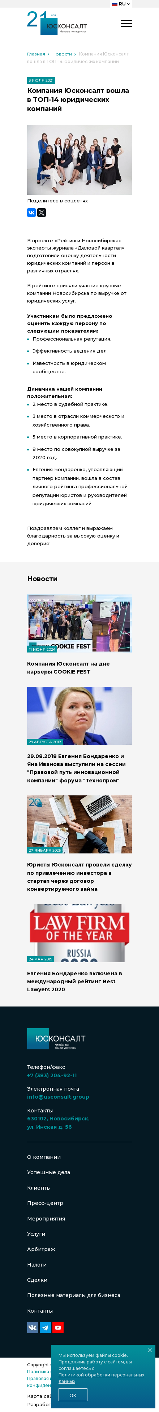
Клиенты (39, 1188)
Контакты (40, 1311)
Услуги (36, 1234)
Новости (62, 54)
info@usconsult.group (58, 1097)
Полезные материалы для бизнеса (73, 1295)
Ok (72, 1395)
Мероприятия (46, 1218)
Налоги (37, 1264)
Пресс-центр (45, 1203)
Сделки (37, 1280)
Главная (36, 54)
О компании (44, 1157)
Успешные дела (48, 1172)
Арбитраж (41, 1249)
